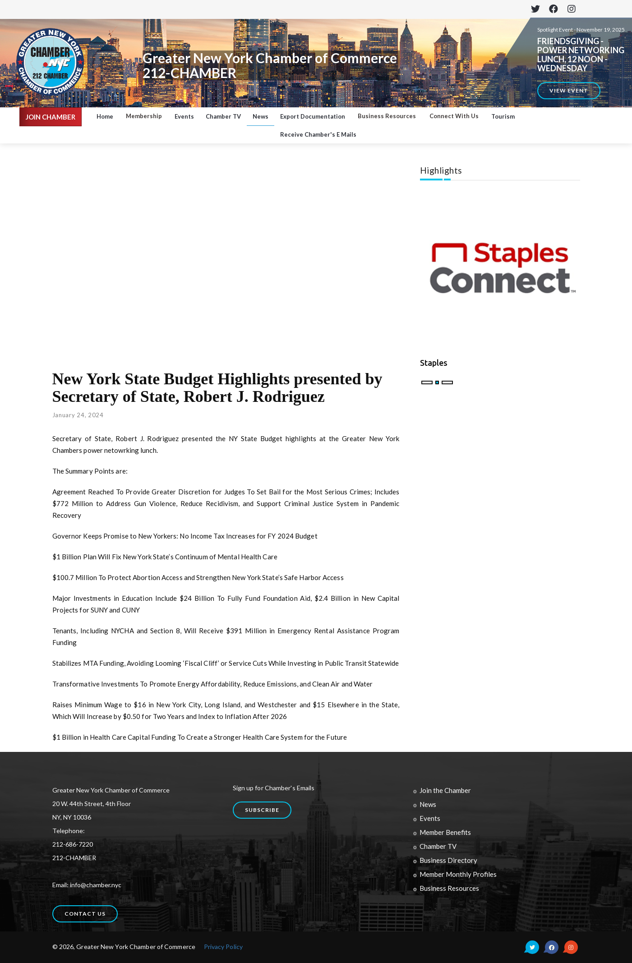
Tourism (503, 116)
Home (105, 116)
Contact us (85, 913)
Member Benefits (445, 832)
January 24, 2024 (78, 415)
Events (184, 116)
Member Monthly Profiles (458, 874)
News (260, 116)
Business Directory (448, 860)
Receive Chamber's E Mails (318, 134)
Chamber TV (223, 116)
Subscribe (262, 809)
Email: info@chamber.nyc (86, 885)
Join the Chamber (445, 790)
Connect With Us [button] (454, 116)
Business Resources (449, 888)
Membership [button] (144, 116)
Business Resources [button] (387, 116)
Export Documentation (312, 116)
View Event (568, 90)
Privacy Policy (223, 946)
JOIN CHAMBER (50, 117)
